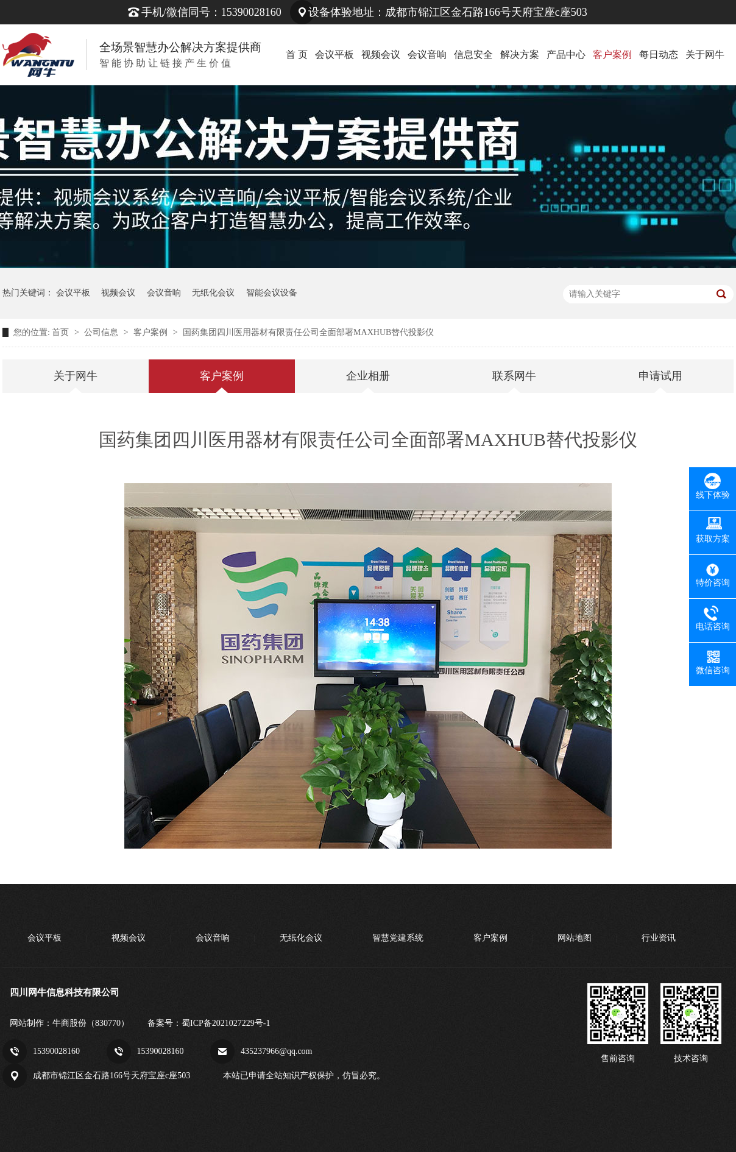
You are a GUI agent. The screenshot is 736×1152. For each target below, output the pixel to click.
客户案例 (612, 54)
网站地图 (574, 937)
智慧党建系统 (397, 937)
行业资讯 (659, 937)
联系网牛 (514, 376)
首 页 (297, 54)
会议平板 (334, 54)
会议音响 (427, 54)
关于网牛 (704, 54)
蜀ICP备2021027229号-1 (226, 1023)
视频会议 (380, 54)
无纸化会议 (213, 292)
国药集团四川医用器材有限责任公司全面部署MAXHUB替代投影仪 (308, 332)
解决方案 (519, 54)
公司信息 (102, 332)
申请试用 (660, 376)
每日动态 (658, 54)
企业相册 (368, 376)
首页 (61, 332)
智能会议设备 (271, 292)
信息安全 (473, 54)
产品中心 (566, 54)
